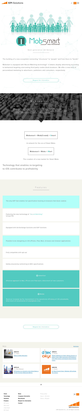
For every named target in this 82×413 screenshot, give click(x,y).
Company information (24, 396)
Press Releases (20, 369)
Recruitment (21, 398)
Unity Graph (7, 407)
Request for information (41, 80)
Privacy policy (43, 393)
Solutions (6, 398)
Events (55, 353)
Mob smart (6, 405)
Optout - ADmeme (45, 396)
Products (6, 400)
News (19, 393)
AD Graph (6, 410)
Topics (17, 353)
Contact (20, 403)
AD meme (6, 403)
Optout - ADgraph (44, 398)
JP (71, 3)
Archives (76, 346)
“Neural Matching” (36, 214)
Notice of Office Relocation (20, 355)
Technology (7, 396)
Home (5, 393)
